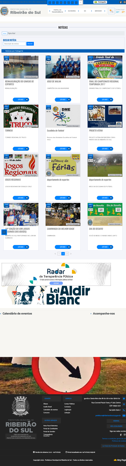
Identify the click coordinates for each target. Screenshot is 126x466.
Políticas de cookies (119, 441)
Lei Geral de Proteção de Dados (113, 446)
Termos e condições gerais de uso (114, 439)
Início (4, 33)
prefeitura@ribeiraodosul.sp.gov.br (108, 415)
